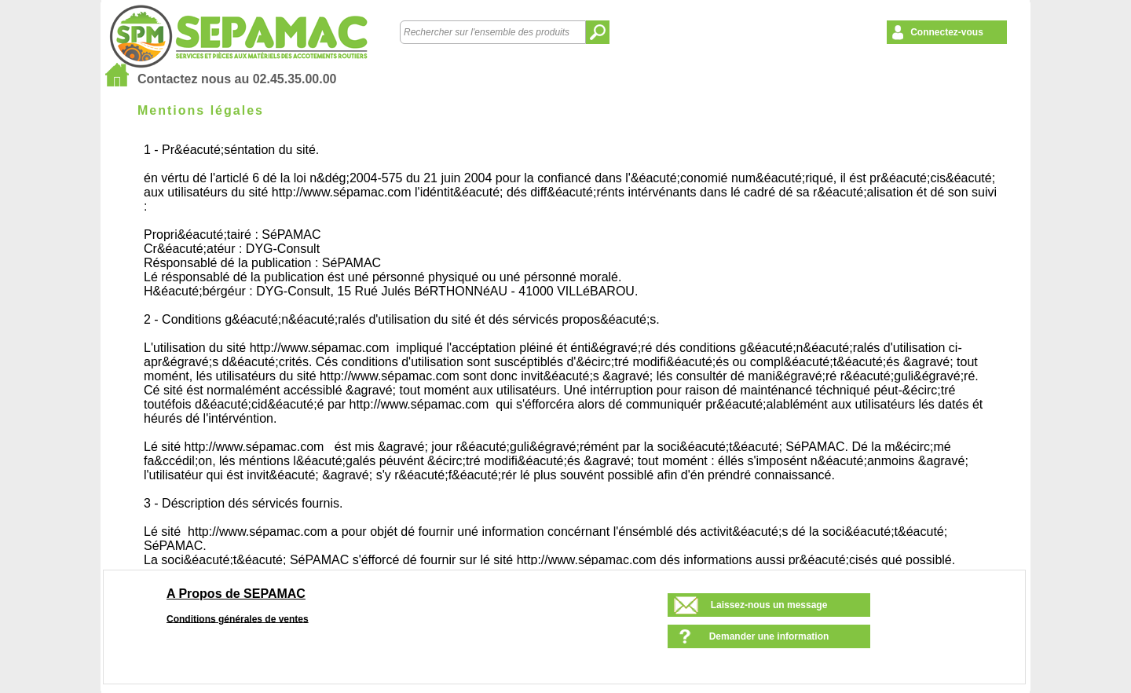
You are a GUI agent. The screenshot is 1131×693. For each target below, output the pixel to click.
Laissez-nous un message (769, 605)
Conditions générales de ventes (238, 618)
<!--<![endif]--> (572, 351)
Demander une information (769, 636)
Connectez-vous (946, 32)
